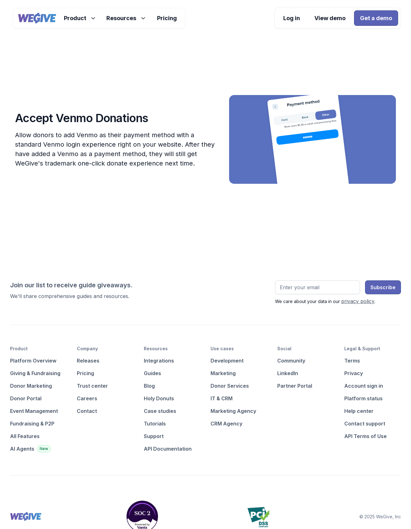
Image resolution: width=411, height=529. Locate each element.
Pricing (167, 18)
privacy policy (357, 301)
